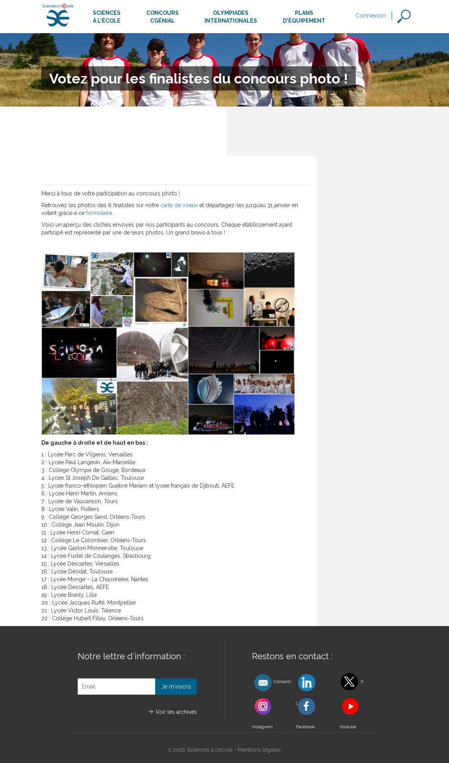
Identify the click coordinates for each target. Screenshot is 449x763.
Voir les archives (176, 712)
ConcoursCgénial (162, 17)
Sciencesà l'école (107, 17)
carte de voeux (179, 205)
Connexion (370, 15)
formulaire (99, 213)
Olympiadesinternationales (230, 17)
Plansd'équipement (304, 17)
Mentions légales (259, 750)
